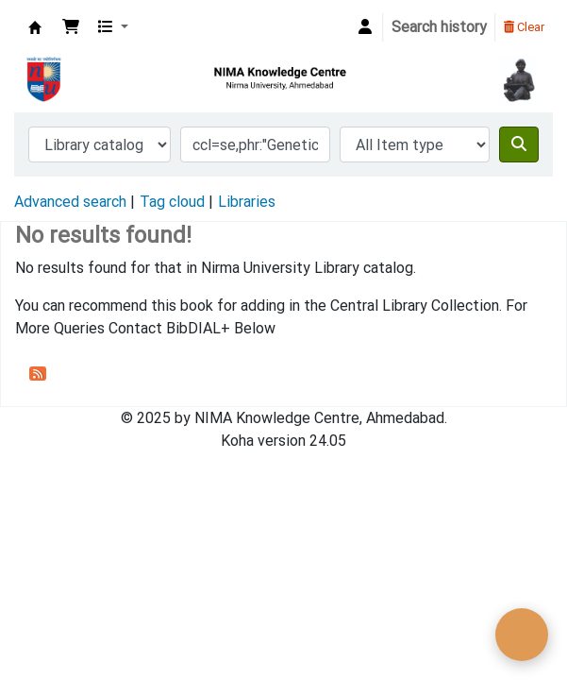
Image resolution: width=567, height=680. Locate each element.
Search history (439, 27)
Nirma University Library (35, 27)
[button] (71, 27)
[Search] (519, 144)
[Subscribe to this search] (37, 373)
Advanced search (70, 202)
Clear (524, 27)
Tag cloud (172, 202)
